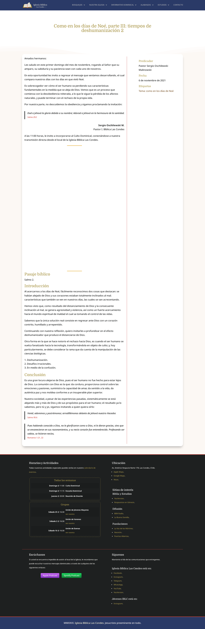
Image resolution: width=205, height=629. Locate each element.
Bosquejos (77, 5)
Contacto (178, 5)
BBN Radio (118, 513)
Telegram (118, 581)
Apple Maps (119, 472)
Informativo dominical (122, 5)
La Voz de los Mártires (123, 528)
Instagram (118, 577)
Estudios (162, 5)
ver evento (70, 514)
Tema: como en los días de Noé (156, 91)
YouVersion (119, 498)
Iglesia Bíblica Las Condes (89, 623)
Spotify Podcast (71, 575)
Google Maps (119, 475)
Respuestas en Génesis (124, 502)
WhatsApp (118, 584)
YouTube (117, 588)
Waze (116, 479)
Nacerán (118, 532)
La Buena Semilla (121, 517)
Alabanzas (146, 5)
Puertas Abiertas (121, 536)
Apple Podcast (50, 575)
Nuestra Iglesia (96, 5)
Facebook (118, 573)
